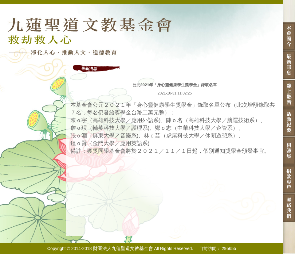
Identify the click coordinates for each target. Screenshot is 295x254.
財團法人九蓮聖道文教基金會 (123, 248)
